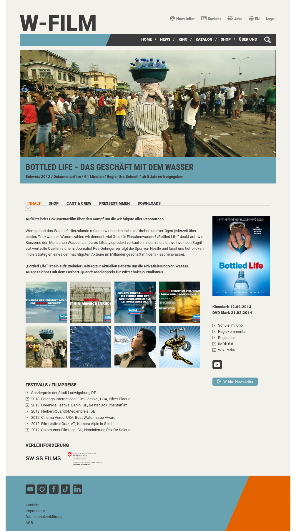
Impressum (35, 511)
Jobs (234, 18)
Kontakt (211, 18)
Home (146, 39)
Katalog (204, 39)
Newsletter (182, 18)
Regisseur (226, 337)
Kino (183, 39)
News (165, 39)
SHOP (226, 39)
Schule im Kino (230, 325)
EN (254, 18)
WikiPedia (226, 350)
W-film (58, 23)
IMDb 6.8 (225, 344)
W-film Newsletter (235, 381)
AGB (29, 522)
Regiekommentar (232, 331)
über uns (248, 39)
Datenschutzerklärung (44, 517)
